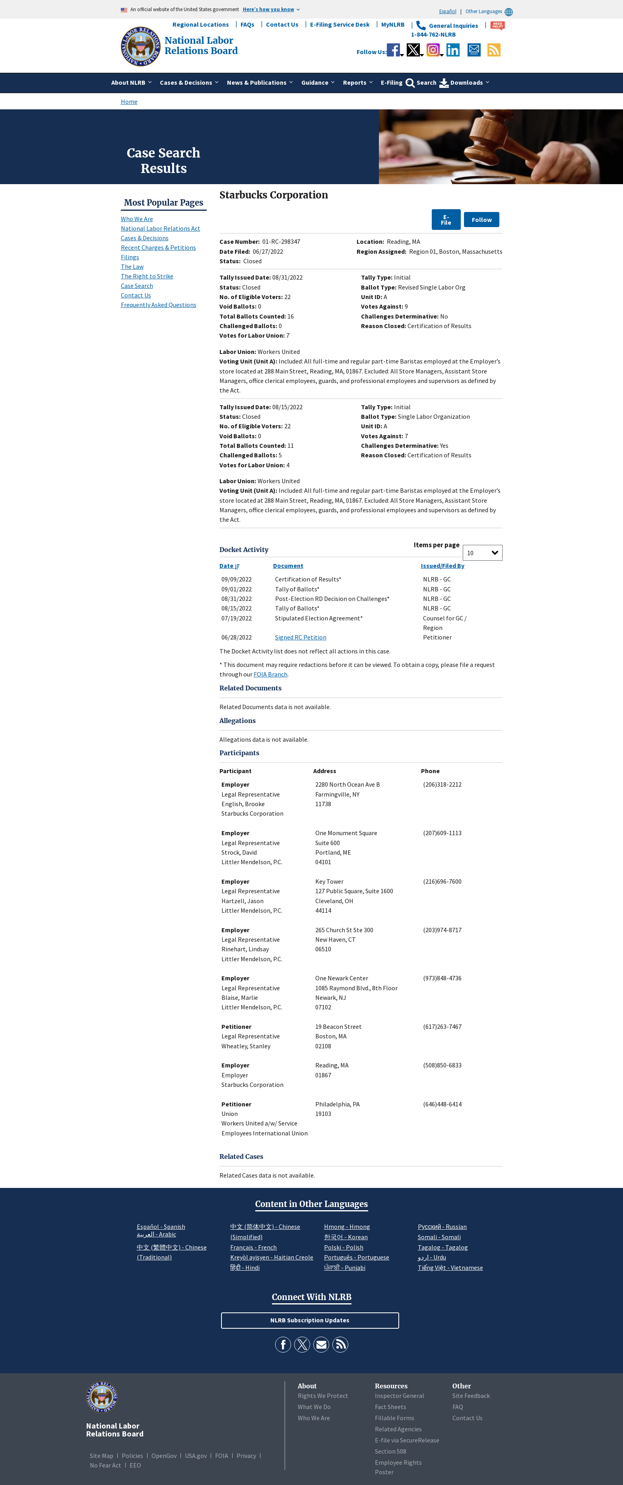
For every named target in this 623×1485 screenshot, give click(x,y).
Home (129, 101)
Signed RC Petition (300, 637)
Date (229, 566)
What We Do (314, 1407)
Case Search (137, 286)
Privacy (246, 1456)
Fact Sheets (390, 1407)
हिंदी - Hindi (245, 1267)
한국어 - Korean (346, 1237)
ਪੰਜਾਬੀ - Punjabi (344, 1267)
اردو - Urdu (432, 1257)
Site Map (101, 1456)
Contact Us (282, 24)
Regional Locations (201, 24)
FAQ (457, 1407)
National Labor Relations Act (160, 228)
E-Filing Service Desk (340, 24)
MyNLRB (393, 24)
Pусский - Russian (442, 1226)
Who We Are (137, 219)
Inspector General (399, 1395)
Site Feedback (471, 1395)
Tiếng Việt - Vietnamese (450, 1267)
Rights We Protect (323, 1395)
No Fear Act (105, 1465)
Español (447, 11)
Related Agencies (398, 1429)
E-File (446, 219)
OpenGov (164, 1456)
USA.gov (196, 1456)
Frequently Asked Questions (158, 305)
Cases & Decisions (145, 238)
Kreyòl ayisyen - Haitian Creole (271, 1257)
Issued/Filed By (442, 566)
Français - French (253, 1247)
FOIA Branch (270, 674)
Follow (482, 220)
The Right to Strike (147, 276)
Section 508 (390, 1451)
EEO (135, 1465)
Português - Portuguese (356, 1257)
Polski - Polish (343, 1247)
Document (288, 566)
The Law (132, 266)
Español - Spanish (161, 1226)
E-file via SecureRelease (407, 1440)
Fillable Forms (394, 1418)
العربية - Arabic (156, 1234)
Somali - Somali (439, 1237)
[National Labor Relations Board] (141, 46)
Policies (132, 1456)
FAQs (247, 24)
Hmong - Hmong (347, 1226)
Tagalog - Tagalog (443, 1247)
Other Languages (490, 11)
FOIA (221, 1456)
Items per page (437, 545)
